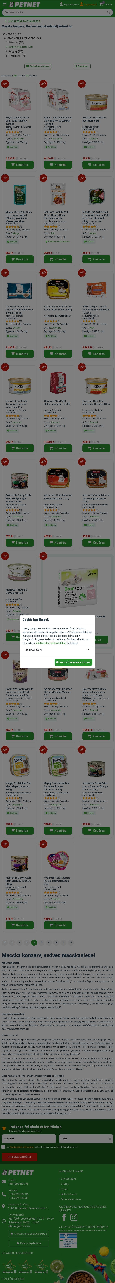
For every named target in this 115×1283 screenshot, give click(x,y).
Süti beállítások (34, 649)
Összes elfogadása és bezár (73, 662)
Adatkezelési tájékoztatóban (51, 643)
